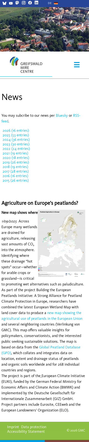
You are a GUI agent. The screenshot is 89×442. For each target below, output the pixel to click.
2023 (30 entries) (16, 144)
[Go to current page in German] (50, 3)
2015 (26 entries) (16, 180)
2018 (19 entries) (15, 166)
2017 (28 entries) (16, 171)
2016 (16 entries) (15, 176)
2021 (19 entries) (15, 153)
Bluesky (62, 115)
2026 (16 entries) (16, 130)
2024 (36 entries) (16, 139)
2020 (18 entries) (16, 157)
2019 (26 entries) (16, 162)
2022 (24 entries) (16, 148)
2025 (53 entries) (16, 135)
